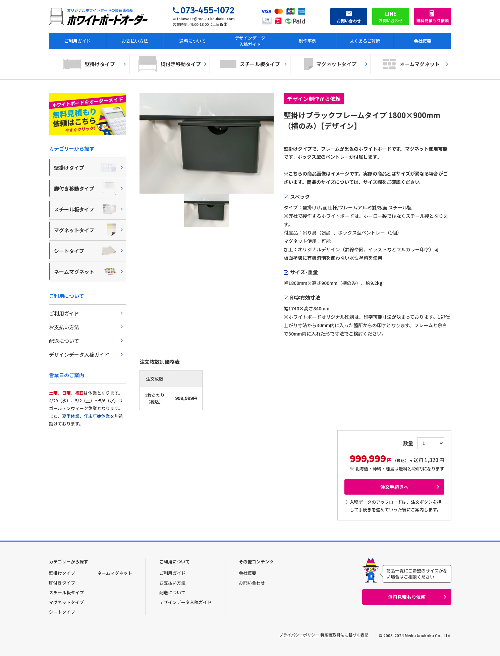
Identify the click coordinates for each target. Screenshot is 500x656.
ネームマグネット (411, 64)
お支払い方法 (135, 41)
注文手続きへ (394, 487)
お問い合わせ (349, 16)
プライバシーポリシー (290, 635)
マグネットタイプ (330, 64)
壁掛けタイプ (89, 64)
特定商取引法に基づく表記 (344, 635)
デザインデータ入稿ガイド (250, 41)
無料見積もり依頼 (432, 20)
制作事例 (307, 41)
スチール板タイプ (250, 64)
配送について (64, 340)
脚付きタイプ (62, 582)
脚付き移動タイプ (169, 64)
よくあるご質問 (365, 41)
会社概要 (422, 41)
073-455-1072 (207, 10)
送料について (192, 41)
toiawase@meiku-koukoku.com (206, 18)
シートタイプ (85, 250)
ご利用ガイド (77, 41)
